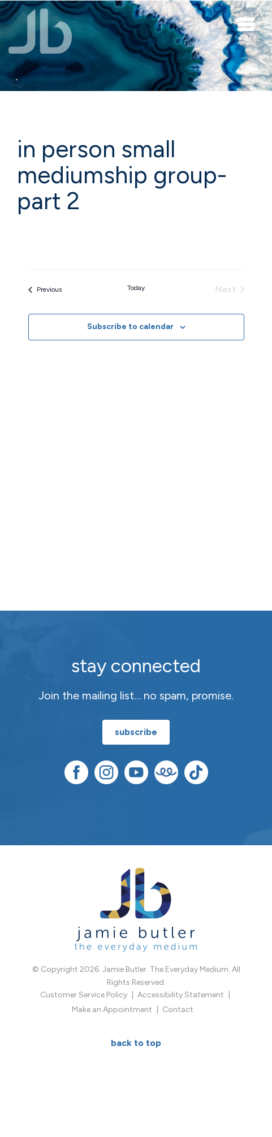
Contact (177, 1009)
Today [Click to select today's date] (136, 288)
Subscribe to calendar (130, 326)
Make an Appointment (112, 1009)
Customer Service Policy (83, 995)
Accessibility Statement (180, 995)
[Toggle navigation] (246, 24)
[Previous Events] (45, 289)
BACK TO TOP (136, 1042)
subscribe (136, 732)
